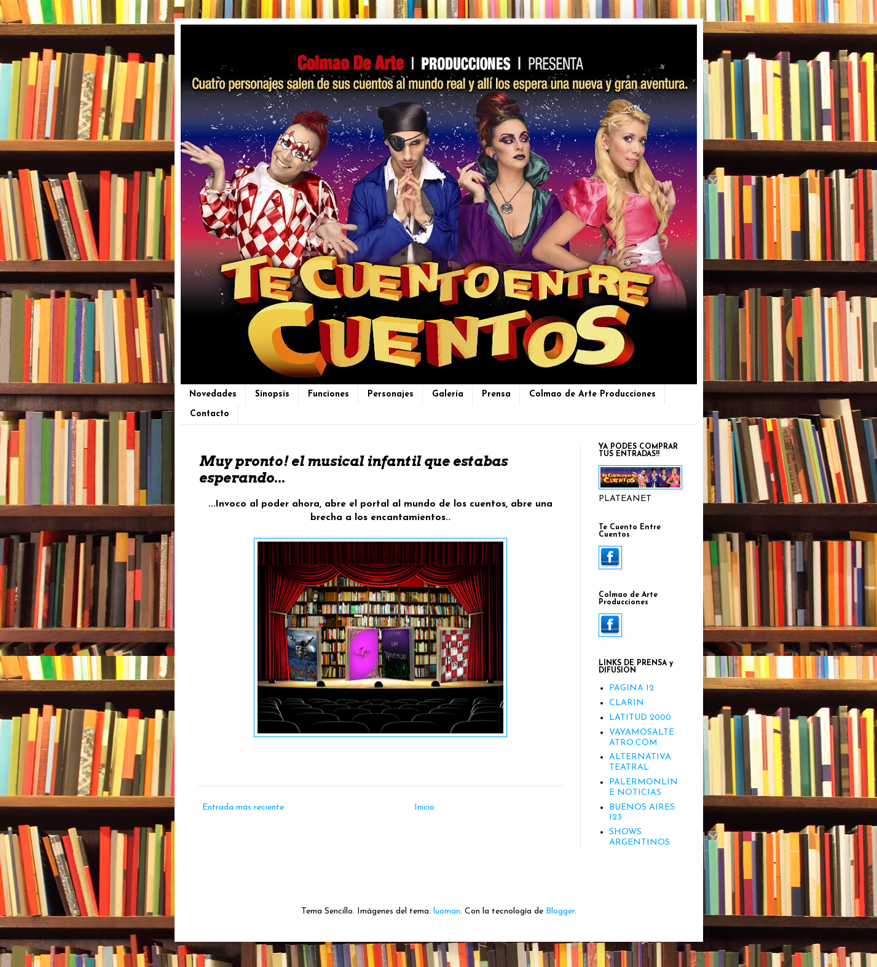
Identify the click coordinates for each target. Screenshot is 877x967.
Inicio (424, 807)
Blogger (560, 911)
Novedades (213, 394)
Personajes (391, 394)
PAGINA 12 (631, 688)
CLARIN (626, 703)
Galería (447, 394)
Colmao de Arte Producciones (592, 394)
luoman (446, 911)
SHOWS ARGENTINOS (639, 837)
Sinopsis (272, 394)
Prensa (496, 394)
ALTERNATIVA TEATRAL (640, 762)
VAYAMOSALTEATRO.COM (641, 738)
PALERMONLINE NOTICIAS (643, 787)
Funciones (328, 394)
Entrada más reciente (243, 807)
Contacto (209, 414)
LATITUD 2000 (640, 717)
